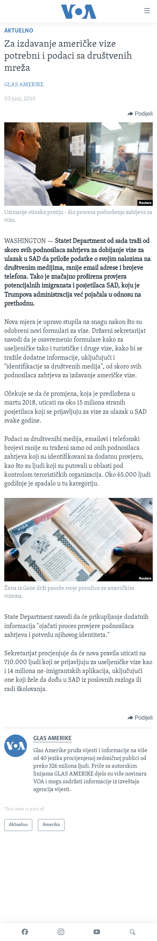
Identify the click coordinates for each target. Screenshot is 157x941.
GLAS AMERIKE (24, 85)
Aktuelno (18, 31)
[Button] (140, 114)
